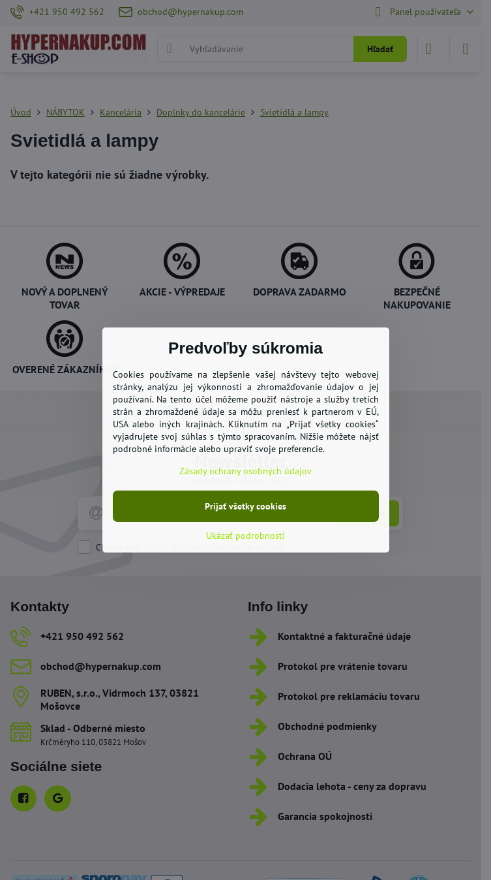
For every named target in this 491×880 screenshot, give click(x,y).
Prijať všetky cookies (245, 506)
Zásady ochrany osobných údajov (245, 471)
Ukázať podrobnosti (245, 535)
